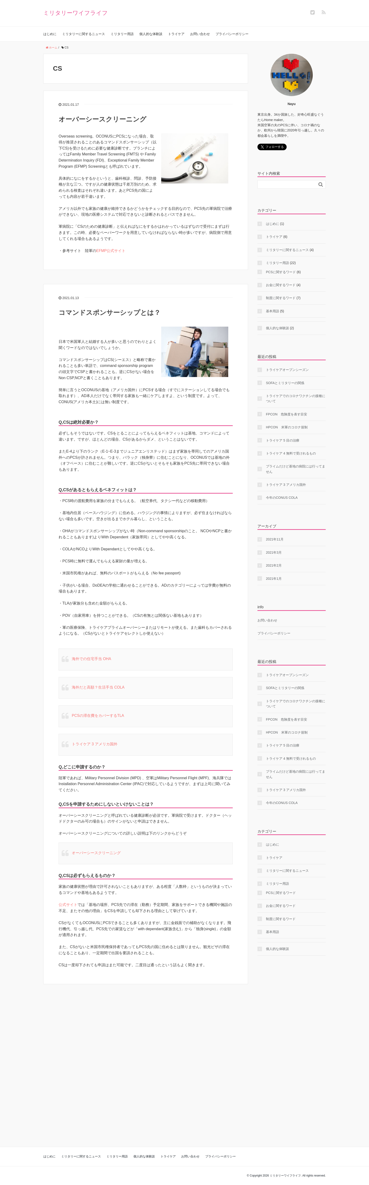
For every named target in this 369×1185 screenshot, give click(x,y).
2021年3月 (274, 552)
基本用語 (272, 311)
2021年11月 (275, 539)
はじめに (49, 34)
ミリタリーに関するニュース (83, 34)
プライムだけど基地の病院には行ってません (295, 468)
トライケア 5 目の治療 (282, 440)
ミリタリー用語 (122, 34)
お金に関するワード (281, 285)
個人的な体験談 (150, 34)
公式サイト (68, 905)
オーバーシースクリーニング (102, 119)
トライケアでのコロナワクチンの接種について (295, 398)
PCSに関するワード (281, 272)
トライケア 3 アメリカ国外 (94, 744)
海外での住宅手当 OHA (91, 659)
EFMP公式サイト (110, 251)
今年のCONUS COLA (282, 497)
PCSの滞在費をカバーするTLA (98, 716)
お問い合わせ (200, 34)
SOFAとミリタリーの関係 (285, 383)
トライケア (176, 34)
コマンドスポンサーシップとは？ (109, 312)
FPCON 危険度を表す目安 (286, 414)
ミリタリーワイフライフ (75, 13)
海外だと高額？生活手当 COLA (98, 687)
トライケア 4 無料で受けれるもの (291, 453)
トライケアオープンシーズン (287, 370)
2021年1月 (274, 578)
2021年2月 (274, 565)
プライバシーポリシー (232, 34)
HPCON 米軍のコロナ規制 (287, 427)
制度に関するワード (281, 298)
